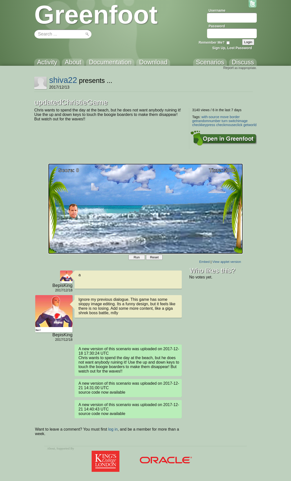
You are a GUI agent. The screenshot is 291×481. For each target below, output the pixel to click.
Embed (204, 262)
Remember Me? (211, 42)
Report (228, 68)
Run (137, 257)
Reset (154, 257)
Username (217, 10)
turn (224, 121)
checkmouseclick (229, 125)
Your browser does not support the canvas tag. (145, 208)
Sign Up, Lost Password (232, 48)
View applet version (226, 262)
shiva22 (63, 80)
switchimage (238, 121)
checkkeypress (203, 125)
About (51, 448)
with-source (210, 117)
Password (217, 26)
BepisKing (62, 285)
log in (113, 429)
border (235, 117)
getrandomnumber (206, 121)
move (224, 117)
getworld (249, 125)
